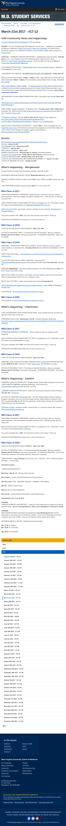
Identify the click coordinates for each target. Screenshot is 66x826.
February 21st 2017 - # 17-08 (13, 583)
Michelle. (28, 429)
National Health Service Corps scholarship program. (39, 67)
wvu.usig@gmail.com (46, 121)
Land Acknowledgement (33, 812)
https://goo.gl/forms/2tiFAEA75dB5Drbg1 (15, 63)
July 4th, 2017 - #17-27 (11, 639)
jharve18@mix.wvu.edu (25, 61)
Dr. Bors (54, 364)
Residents (7, 746)
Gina (37, 277)
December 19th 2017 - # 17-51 (13, 721)
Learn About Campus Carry (46, 802)
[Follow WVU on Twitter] (33, 818)
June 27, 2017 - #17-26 (11, 635)
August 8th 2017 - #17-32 (12, 657)
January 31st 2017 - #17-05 (13, 571)
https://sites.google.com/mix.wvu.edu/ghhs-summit (39, 111)
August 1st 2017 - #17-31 (12, 654)
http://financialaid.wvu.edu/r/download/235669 (15, 132)
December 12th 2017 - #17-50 (13, 717)
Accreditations (8, 812)
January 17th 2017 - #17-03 (13, 564)
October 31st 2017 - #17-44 (13, 695)
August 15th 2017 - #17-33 (12, 661)
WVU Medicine (27, 773)
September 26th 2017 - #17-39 (13, 676)
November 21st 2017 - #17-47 (13, 706)
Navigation (59, 24)
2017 (18, 25)
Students (15, 23)
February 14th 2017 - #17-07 (13, 579)
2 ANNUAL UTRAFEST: (9, 117)
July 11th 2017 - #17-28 (11, 642)
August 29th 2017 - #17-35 (12, 665)
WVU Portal (9, 814)
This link (4, 171)
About (24, 746)
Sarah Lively (16, 113)
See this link (54, 209)
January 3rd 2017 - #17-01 (12, 556)
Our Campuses (6, 763)
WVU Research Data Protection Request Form (50, 812)
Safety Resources (19, 802)
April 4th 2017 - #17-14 (11, 605)
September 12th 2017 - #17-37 (13, 669)
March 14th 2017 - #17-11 (12, 594)
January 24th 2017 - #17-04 (13, 568)
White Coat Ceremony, (25, 48)
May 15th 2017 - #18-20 (11, 616)
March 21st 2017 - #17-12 (12, 598)
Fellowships (8, 749)
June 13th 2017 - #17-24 (12, 627)
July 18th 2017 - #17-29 (11, 646)
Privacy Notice (23, 812)
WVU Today (37, 814)
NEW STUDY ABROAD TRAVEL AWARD (14, 86)
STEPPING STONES (7, 407)
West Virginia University (15, 822)
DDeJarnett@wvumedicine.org (10, 386)
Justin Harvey (13, 61)
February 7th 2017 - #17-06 (12, 575)
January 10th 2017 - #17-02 (13, 560)
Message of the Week (8, 25)
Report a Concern (8, 802)
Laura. (27, 340)
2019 (4, 544)
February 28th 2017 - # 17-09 (13, 586)
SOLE (50, 814)
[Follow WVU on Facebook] (29, 818)
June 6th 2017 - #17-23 (11, 624)
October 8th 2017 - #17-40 (12, 680)
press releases (5, 52)
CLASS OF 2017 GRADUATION (11, 154)
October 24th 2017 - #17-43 (13, 691)
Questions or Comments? (9, 771)
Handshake (15, 814)
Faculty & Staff (27, 743)
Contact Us (5, 768)
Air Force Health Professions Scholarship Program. (28, 291)
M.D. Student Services (25, 16)
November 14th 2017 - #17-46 (13, 702)
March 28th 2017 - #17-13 (12, 601)
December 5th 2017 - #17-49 (13, 714)
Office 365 (45, 814)
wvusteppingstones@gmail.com (14, 409)
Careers (25, 763)
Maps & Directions (7, 765)
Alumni (24, 749)
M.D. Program (23, 23)
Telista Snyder (36, 364)
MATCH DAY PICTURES (9, 209)
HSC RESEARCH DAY (8, 146)
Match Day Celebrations (40, 48)
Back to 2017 (7, 540)
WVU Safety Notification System (26, 814)
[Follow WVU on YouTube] (37, 818)
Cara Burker (15, 393)
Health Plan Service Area (9, 128)
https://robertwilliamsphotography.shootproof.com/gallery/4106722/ (22, 285)
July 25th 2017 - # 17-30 (11, 650)
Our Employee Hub (29, 768)
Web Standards (16, 812)
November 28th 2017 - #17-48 (13, 710)
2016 (4, 726)
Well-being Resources (31, 802)
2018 (4, 548)
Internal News (27, 771)
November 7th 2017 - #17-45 (13, 699)
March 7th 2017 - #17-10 (12, 590)
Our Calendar (5, 776)
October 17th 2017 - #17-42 (13, 687)
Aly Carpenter (5, 82)
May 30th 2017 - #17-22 (11, 620)
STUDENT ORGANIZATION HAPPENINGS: (15, 42)
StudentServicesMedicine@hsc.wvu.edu (37, 205)
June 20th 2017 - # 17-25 (12, 631)
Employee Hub (55, 814)
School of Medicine (6, 23)
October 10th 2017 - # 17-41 (13, 684)
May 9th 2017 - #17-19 (11, 613)
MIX (42, 814)
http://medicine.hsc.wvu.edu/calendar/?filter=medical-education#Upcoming (24, 142)
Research (7, 751)
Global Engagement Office (39, 86)
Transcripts (5, 773)
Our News (26, 765)
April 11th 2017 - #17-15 (11, 609)
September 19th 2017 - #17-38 (13, 672)
